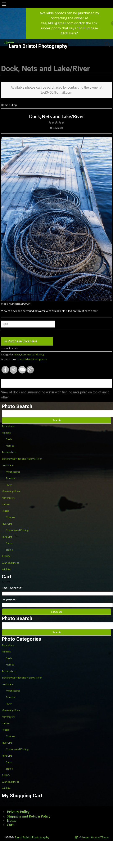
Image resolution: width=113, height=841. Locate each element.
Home (4, 105)
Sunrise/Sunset (10, 562)
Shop (14, 105)
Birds (9, 439)
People (5, 510)
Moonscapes (13, 471)
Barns (9, 543)
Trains (9, 549)
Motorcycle (8, 497)
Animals (6, 432)
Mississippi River (11, 491)
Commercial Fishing (32, 354)
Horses (10, 445)
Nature (6, 504)
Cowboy (10, 517)
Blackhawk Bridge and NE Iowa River (22, 458)
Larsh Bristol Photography (38, 46)
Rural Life (7, 536)
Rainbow (10, 478)
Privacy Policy (18, 812)
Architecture (9, 452)
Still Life (6, 556)
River (17, 354)
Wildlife (6, 569)
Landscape (8, 465)
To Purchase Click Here (20, 341)
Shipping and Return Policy (28, 816)
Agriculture (8, 426)
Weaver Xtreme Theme (94, 837)
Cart (10, 825)
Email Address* (12, 588)
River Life (7, 523)
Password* (9, 600)
